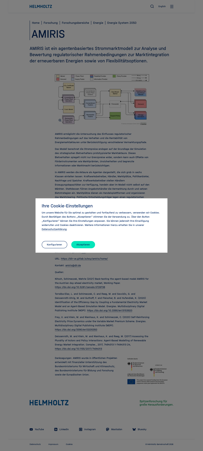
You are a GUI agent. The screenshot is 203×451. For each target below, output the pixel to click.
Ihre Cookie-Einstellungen (67, 206)
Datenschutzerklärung (54, 229)
